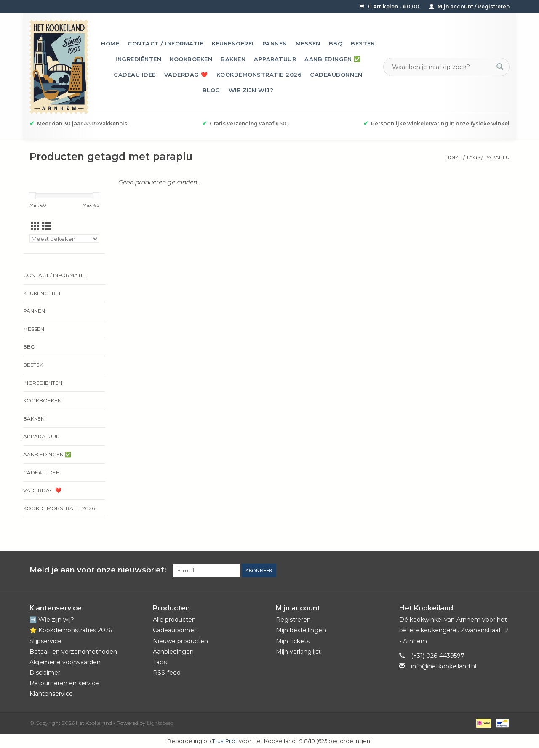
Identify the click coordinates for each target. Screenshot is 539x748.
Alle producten (174, 619)
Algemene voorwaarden (65, 662)
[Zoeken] (441, 67)
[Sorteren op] (64, 238)
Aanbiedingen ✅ (332, 59)
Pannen (274, 43)
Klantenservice (51, 693)
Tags (473, 157)
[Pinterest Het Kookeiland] (472, 570)
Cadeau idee (135, 74)
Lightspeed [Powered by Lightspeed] (160, 723)
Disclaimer (44, 672)
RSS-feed (167, 672)
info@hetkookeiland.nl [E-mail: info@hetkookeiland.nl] (443, 666)
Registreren (293, 619)
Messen (308, 43)
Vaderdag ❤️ (186, 74)
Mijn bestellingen (301, 630)
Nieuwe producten (180, 641)
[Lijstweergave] (46, 226)
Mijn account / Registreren (469, 6)
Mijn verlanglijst (298, 651)
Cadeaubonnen (336, 74)
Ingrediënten (138, 59)
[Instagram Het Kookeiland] (503, 570)
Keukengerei (233, 43)
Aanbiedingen (173, 651)
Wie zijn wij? (251, 90)
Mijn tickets (293, 641)
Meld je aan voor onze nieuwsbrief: (97, 570)
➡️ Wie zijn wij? (51, 619)
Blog (211, 90)
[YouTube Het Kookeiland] (487, 570)
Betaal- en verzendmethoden (73, 651)
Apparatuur (275, 59)
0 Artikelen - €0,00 (390, 6)
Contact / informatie (165, 43)
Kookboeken (191, 59)
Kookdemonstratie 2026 (259, 74)
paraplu (497, 157)
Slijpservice (45, 641)
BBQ (336, 43)
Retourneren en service (64, 683)
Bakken (233, 59)
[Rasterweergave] (35, 226)
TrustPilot (224, 740)
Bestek (363, 43)
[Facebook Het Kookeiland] (457, 570)
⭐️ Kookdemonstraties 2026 (70, 630)
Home (110, 43)
